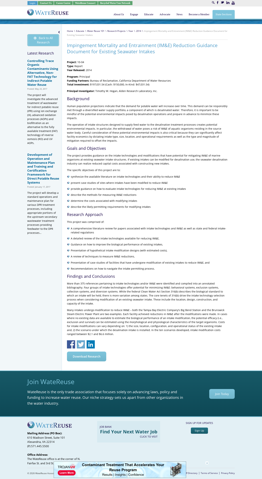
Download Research (86, 356)
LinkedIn (227, 2)
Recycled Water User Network (115, 3)
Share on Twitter (81, 344)
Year (130, 31)
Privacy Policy (228, 473)
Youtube (233, 3)
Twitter (222, 2)
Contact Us (45, 3)
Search (213, 2)
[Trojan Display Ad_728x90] (120, 477)
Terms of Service (209, 473)
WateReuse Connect (85, 3)
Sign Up (199, 430)
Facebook (217, 2)
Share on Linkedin (91, 344)
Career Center (63, 3)
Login (32, 3)
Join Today (222, 394)
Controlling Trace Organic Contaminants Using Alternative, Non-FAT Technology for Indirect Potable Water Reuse (42, 73)
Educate (80, 31)
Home (70, 31)
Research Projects (116, 31)
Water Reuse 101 (95, 31)
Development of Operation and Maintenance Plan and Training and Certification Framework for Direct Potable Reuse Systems (43, 169)
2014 (138, 31)
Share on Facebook (71, 344)
